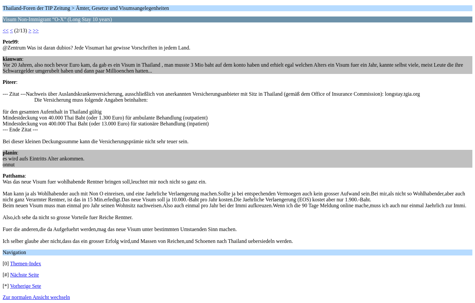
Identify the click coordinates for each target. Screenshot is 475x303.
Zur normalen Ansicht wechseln (36, 297)
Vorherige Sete (25, 286)
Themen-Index (25, 263)
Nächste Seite (24, 275)
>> (36, 30)
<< (6, 30)
